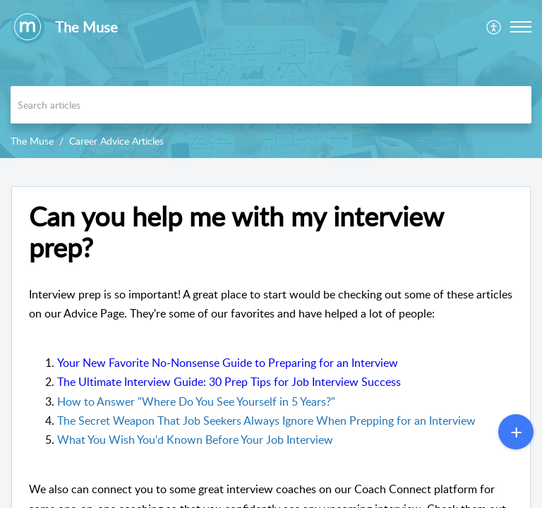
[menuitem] (494, 27)
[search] (271, 104)
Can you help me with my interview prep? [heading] (236, 232)
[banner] (271, 79)
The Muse (32, 140)
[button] (494, 27)
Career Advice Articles (116, 140)
